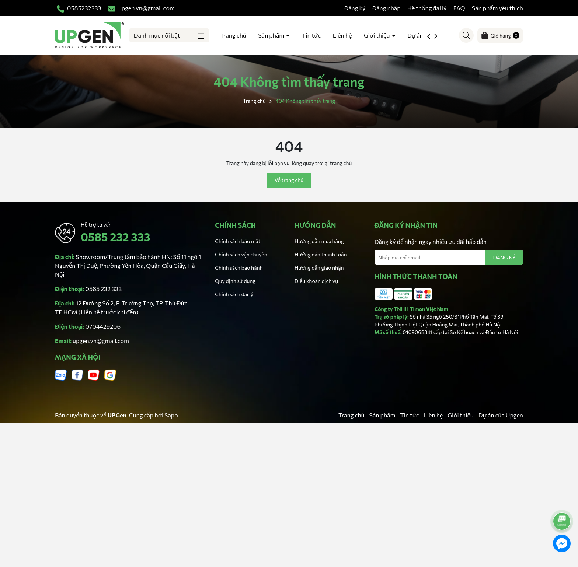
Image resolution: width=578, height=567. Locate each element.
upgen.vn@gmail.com (101, 340)
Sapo (171, 415)
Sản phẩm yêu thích (497, 7)
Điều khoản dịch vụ (316, 281)
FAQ (459, 7)
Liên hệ (342, 35)
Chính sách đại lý (234, 294)
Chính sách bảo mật (237, 241)
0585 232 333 (115, 237)
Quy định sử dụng (235, 281)
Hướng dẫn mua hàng (319, 241)
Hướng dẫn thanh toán (321, 254)
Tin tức (311, 35)
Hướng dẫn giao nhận (319, 268)
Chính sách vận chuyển (241, 254)
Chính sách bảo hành (238, 268)
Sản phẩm (271, 35)
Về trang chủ (289, 180)
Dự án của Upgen (500, 415)
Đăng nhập (386, 7)
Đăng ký (355, 7)
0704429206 (103, 326)
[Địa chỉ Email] (449, 257)
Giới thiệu (377, 35)
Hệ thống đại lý (427, 7)
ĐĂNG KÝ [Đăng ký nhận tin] (504, 257)
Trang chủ (233, 35)
